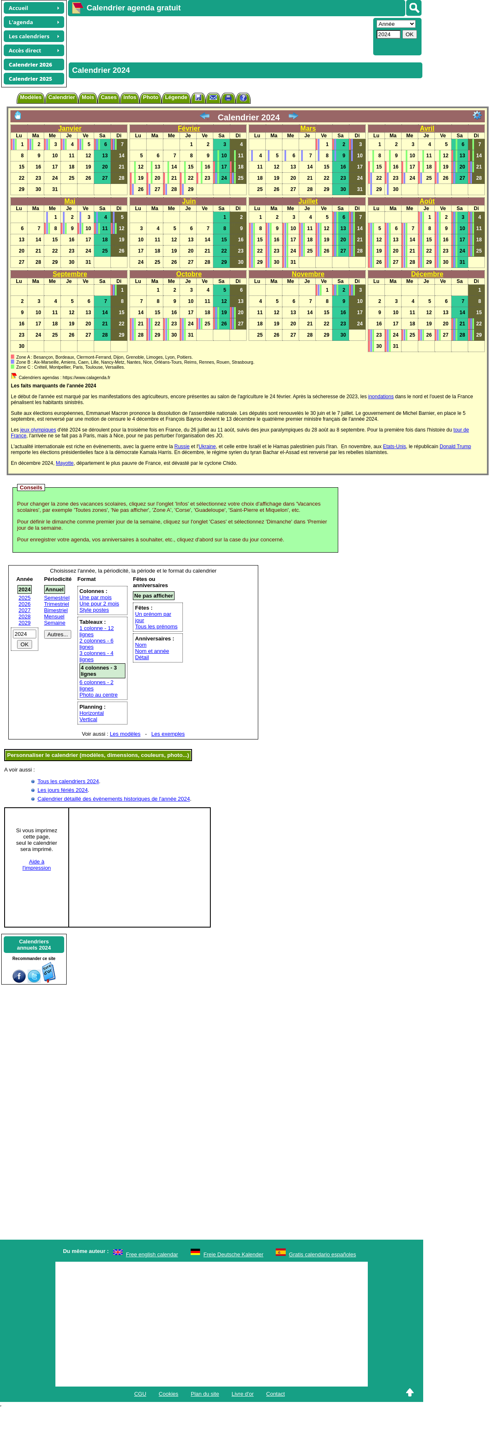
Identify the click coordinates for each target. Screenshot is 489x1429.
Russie (182, 446)
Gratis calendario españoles (322, 1254)
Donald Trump (455, 446)
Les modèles (125, 734)
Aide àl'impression (36, 864)
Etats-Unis (394, 446)
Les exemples (168, 734)
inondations (381, 396)
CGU (140, 1394)
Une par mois (96, 597)
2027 (25, 610)
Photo (150, 97)
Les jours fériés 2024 (62, 790)
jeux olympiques (38, 430)
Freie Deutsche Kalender (234, 1254)
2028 (25, 616)
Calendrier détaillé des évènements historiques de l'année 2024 (113, 799)
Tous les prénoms (156, 626)
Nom (140, 645)
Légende (176, 97)
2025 (25, 598)
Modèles (31, 97)
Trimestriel (56, 604)
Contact (275, 1394)
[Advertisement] (219, 36)
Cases (109, 97)
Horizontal (92, 713)
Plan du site (205, 1394)
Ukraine (207, 446)
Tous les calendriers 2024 (68, 781)
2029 (25, 623)
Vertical (88, 719)
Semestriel (57, 598)
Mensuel (54, 616)
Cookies (168, 1394)
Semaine (54, 623)
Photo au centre (99, 695)
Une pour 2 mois (99, 603)
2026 (25, 604)
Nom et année (152, 651)
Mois (88, 97)
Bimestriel (56, 610)
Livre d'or (243, 1394)
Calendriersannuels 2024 (34, 944)
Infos (129, 97)
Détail (142, 657)
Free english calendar (152, 1254)
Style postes (94, 610)
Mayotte (65, 463)
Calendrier (61, 97)
